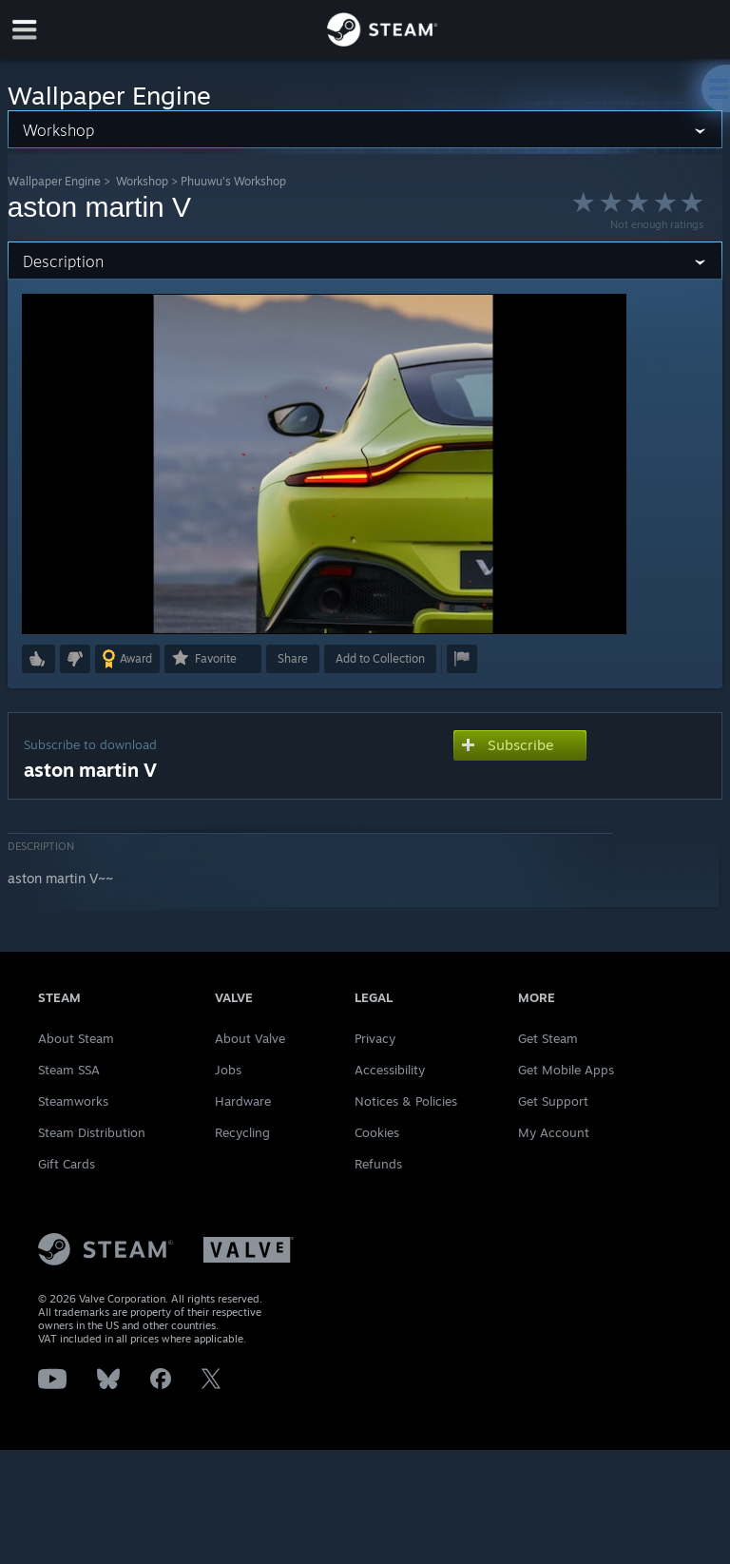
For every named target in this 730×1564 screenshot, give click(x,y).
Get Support (553, 1101)
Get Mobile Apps (566, 1069)
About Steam (76, 1038)
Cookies (377, 1132)
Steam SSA (69, 1069)
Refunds (378, 1163)
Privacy (375, 1038)
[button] (38, 659)
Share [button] (293, 658)
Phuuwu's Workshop (233, 181)
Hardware (243, 1101)
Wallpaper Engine (54, 181)
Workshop (142, 181)
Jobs (228, 1069)
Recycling (242, 1132)
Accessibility (390, 1069)
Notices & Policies (406, 1101)
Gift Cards (66, 1163)
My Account (553, 1132)
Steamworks (73, 1101)
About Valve (250, 1038)
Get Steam (548, 1038)
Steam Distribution (91, 1132)
